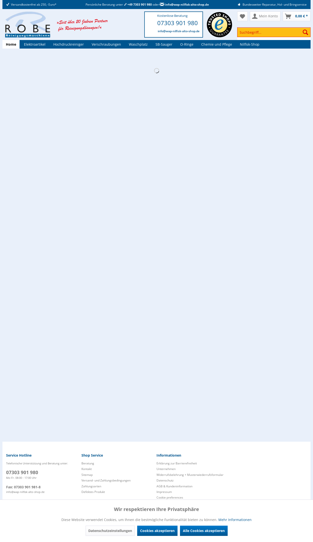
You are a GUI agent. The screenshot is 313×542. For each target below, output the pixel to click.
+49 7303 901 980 (138, 4)
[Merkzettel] (242, 16)
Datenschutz (165, 480)
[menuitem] (274, 34)
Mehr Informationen (235, 519)
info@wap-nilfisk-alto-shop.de (184, 4)
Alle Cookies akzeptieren (204, 530)
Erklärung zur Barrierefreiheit (176, 463)
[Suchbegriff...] (274, 32)
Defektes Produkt (93, 492)
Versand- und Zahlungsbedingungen (106, 480)
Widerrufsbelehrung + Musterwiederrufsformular (190, 475)
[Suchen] (305, 32)
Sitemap (87, 475)
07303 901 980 (177, 23)
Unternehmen (166, 469)
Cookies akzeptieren (157, 530)
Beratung (87, 463)
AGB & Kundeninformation (174, 486)
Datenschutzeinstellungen (110, 530)
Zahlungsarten (91, 486)
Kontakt (86, 469)
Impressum (164, 492)
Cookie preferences (169, 497)
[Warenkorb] (297, 16)
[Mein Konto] (265, 16)
